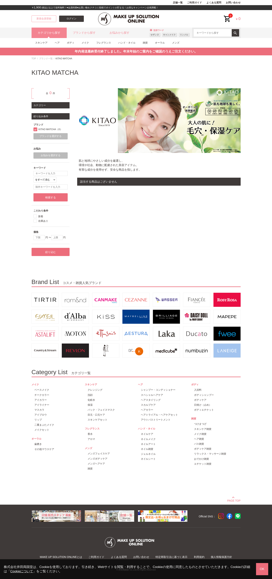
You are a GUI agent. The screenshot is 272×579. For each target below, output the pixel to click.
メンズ (175, 42)
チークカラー (41, 395)
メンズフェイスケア (99, 453)
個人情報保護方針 (221, 556)
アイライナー (41, 404)
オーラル (160, 42)
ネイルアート (148, 444)
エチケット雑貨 (202, 463)
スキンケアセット (97, 419)
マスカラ (39, 409)
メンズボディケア (97, 458)
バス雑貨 (199, 443)
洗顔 (90, 395)
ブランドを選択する (50, 136)
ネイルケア (147, 434)
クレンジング (95, 389)
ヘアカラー (147, 409)
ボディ (70, 42)
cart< (227, 16)
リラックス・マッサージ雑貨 (210, 453)
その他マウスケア (44, 449)
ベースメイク (41, 389)
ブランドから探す (84, 32)
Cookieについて (21, 571)
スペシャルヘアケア (152, 395)
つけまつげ (200, 423)
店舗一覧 (178, 2)
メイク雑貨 (200, 434)
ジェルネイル (148, 454)
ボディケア (200, 399)
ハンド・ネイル (127, 42)
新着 (40, 216)
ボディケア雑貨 (202, 448)
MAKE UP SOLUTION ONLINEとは (61, 556)
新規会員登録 (43, 18)
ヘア (57, 42)
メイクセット (41, 429)
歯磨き (38, 444)
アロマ (91, 439)
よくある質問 (213, 2)
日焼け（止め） (202, 404)
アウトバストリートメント (155, 419)
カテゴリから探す (49, 32)
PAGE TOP (233, 500)
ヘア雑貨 (199, 438)
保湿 (90, 404)
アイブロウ (40, 414)
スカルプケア (148, 404)
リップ (38, 419)
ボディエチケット (204, 409)
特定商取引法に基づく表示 (171, 556)
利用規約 (199, 556)
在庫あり (43, 221)
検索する (50, 197)
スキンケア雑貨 (202, 429)
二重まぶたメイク (44, 424)
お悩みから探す (119, 32)
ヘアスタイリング (151, 399)
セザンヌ (155, 34)
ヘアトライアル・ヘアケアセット (159, 414)
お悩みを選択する (50, 155)
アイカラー (40, 399)
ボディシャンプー (204, 395)
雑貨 (145, 42)
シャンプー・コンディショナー (158, 389)
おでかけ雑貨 (201, 458)
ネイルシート (148, 458)
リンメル (184, 34)
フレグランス (103, 42)
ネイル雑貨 (147, 449)
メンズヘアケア (96, 463)
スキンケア (41, 42)
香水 (90, 434)
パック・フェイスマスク (101, 409)
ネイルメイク (148, 439)
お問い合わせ (233, 2)
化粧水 (91, 399)
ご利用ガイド (194, 2)
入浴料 (197, 389)
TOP (34, 58)
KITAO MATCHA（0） (51, 129)
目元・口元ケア (96, 414)
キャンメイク (169, 34)
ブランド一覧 (46, 58)
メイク (85, 42)
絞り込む (50, 252)
